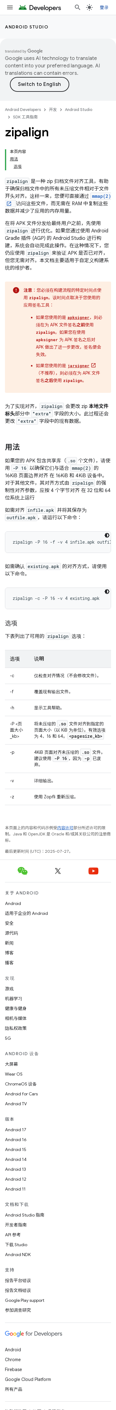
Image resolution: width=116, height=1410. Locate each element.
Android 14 (16, 1159)
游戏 (9, 989)
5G (8, 1038)
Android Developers (23, 109)
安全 (9, 923)
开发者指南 (16, 1225)
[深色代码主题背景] (107, 535)
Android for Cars (21, 1094)
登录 (104, 7)
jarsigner (78, 365)
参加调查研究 (18, 1310)
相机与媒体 (16, 1018)
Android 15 (15, 1149)
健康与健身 (16, 1008)
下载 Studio (16, 1244)
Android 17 (15, 1129)
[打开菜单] (10, 7)
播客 (9, 963)
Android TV (16, 1103)
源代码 (11, 933)
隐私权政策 (16, 1028)
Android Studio (26, 27)
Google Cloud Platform (28, 1379)
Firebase (13, 1369)
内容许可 (65, 827)
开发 (53, 109)
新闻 (9, 943)
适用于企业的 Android (26, 913)
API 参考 (13, 1235)
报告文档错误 (18, 1290)
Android (13, 903)
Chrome (13, 1359)
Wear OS (14, 1074)
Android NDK (18, 1254)
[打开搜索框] (77, 7)
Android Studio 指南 (24, 1215)
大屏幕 (11, 1064)
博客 (9, 953)
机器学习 (13, 998)
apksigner (78, 317)
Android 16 (16, 1139)
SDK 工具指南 (25, 117)
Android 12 (15, 1179)
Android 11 (15, 1189)
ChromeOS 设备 (21, 1084)
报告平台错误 (18, 1280)
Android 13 (15, 1169)
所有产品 (13, 1389)
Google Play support (24, 1300)
